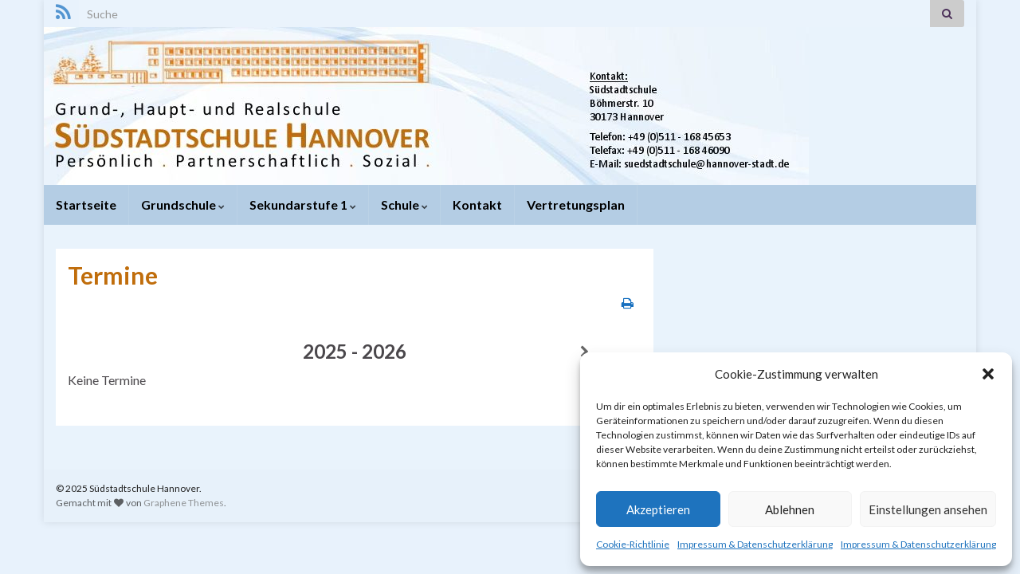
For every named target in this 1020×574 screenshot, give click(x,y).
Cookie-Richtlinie (632, 544)
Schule (404, 204)
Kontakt (477, 204)
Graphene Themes (183, 503)
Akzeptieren (658, 509)
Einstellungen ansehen (928, 509)
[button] (988, 374)
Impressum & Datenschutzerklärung (755, 544)
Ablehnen (789, 509)
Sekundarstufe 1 (302, 204)
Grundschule (183, 204)
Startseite (86, 204)
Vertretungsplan (576, 204)
